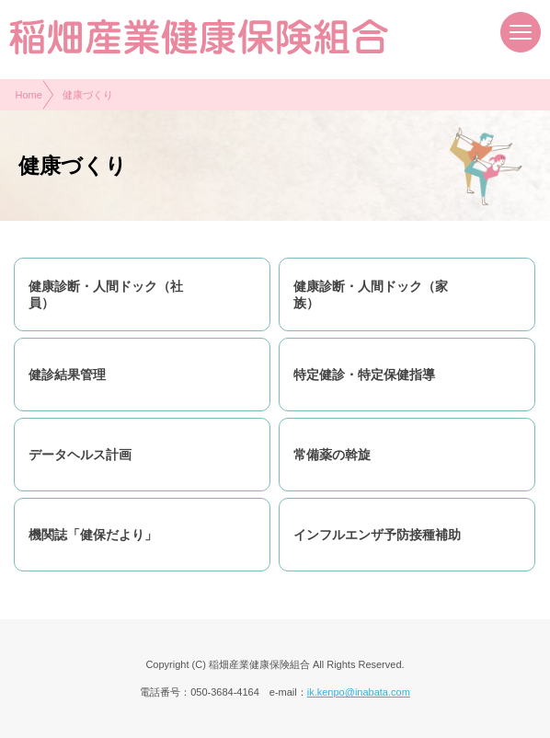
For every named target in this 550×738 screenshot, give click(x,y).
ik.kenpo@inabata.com (358, 692)
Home (29, 94)
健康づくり (88, 94)
